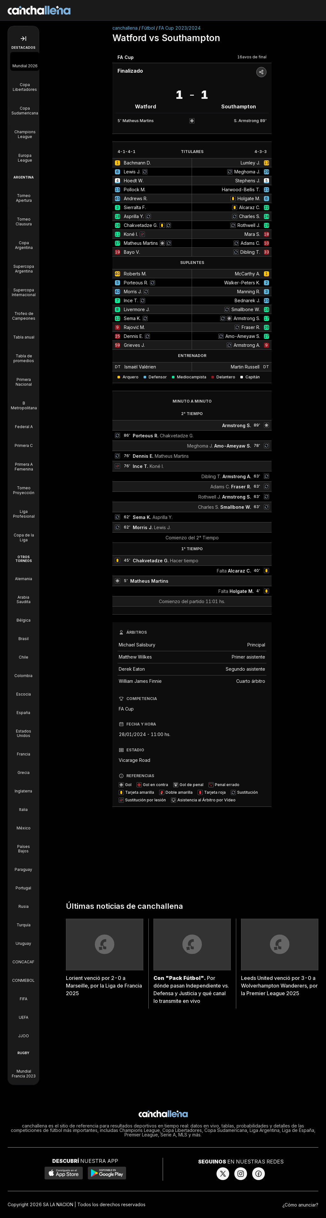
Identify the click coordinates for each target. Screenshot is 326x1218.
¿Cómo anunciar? (300, 1204)
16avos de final (251, 57)
